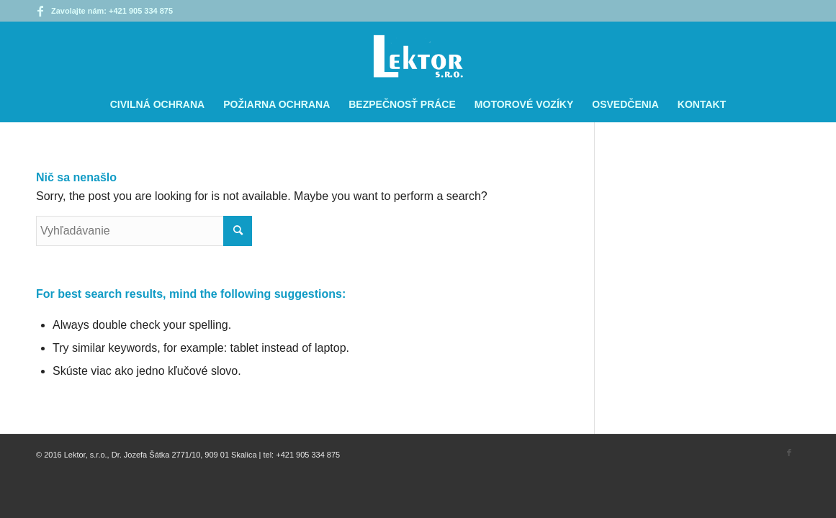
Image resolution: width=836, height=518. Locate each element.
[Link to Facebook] (40, 11)
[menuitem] (157, 104)
